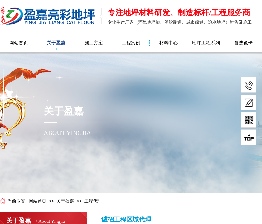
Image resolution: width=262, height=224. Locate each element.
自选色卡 (243, 42)
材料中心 (168, 42)
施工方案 (93, 42)
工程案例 (131, 42)
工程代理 (93, 201)
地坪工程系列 (206, 42)
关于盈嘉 (56, 42)
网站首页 (18, 42)
